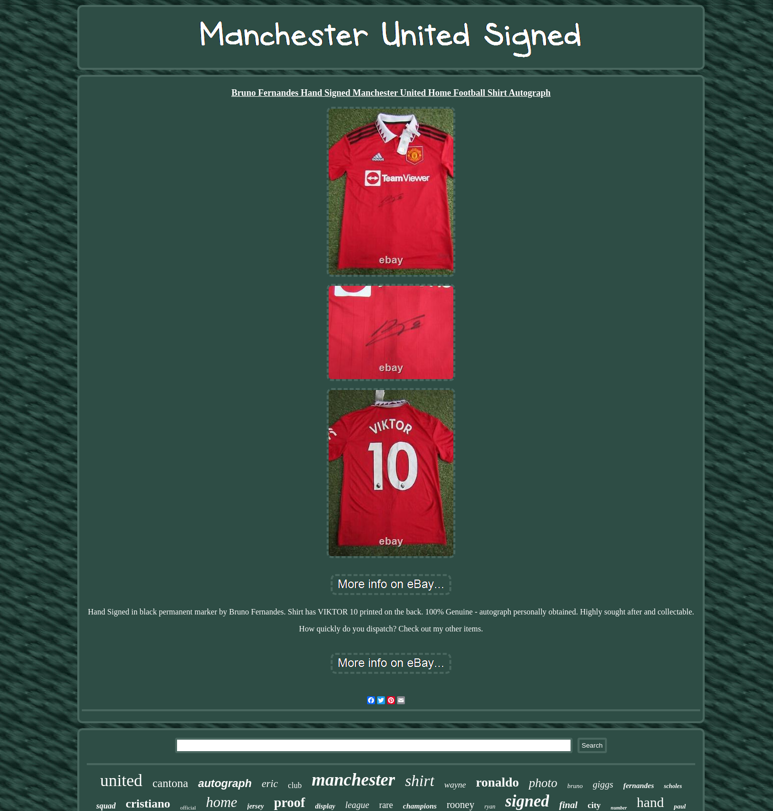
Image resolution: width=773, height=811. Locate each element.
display (325, 806)
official (188, 808)
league (357, 805)
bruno (574, 786)
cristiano (148, 803)
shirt (419, 781)
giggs (603, 784)
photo (543, 783)
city (593, 805)
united (121, 780)
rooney (461, 804)
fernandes (638, 786)
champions (420, 806)
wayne (455, 785)
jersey (255, 806)
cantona (171, 783)
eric (270, 784)
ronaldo (497, 782)
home (221, 802)
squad (106, 806)
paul (680, 806)
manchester (353, 780)
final (568, 805)
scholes (673, 786)
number (619, 808)
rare (386, 805)
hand (650, 802)
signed (527, 801)
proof (289, 802)
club (295, 785)
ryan (489, 806)
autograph (225, 783)
